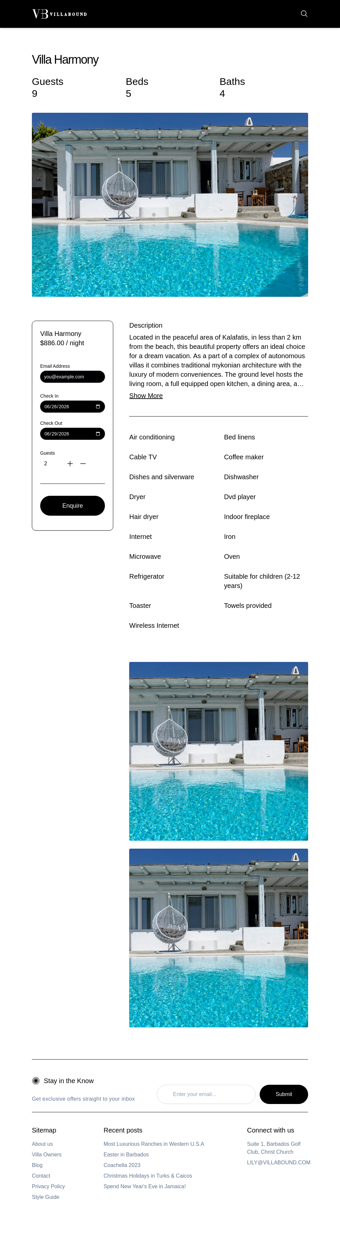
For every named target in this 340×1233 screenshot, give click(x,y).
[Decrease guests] (85, 464)
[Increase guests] (71, 464)
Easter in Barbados (126, 1154)
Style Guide (45, 1197)
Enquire (72, 505)
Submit (284, 1094)
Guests (47, 453)
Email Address (55, 366)
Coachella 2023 (122, 1165)
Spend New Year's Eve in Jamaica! (145, 1186)
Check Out (51, 423)
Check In (49, 396)
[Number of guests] (48, 463)
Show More (146, 395)
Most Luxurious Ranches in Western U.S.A (154, 1144)
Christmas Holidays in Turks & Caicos (148, 1176)
